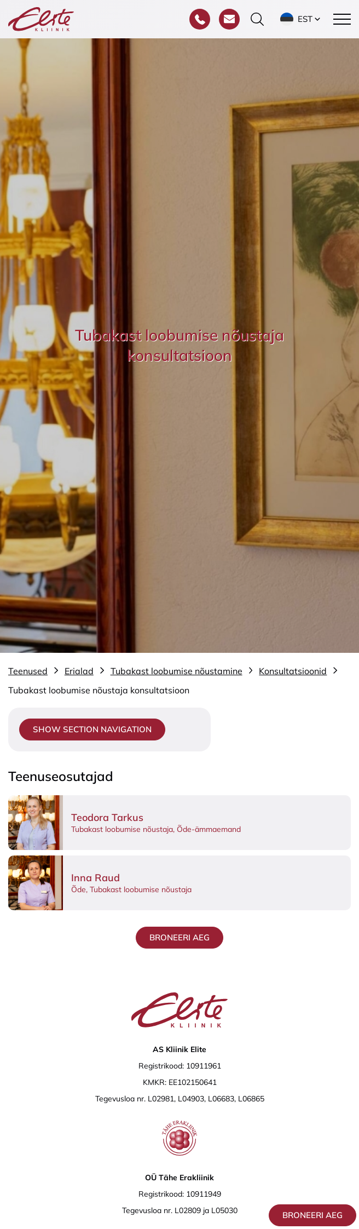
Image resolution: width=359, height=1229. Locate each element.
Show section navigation (92, 729)
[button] (301, 19)
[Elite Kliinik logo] (41, 18)
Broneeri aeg (312, 1215)
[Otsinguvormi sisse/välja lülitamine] (257, 19)
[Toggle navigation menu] (342, 19)
